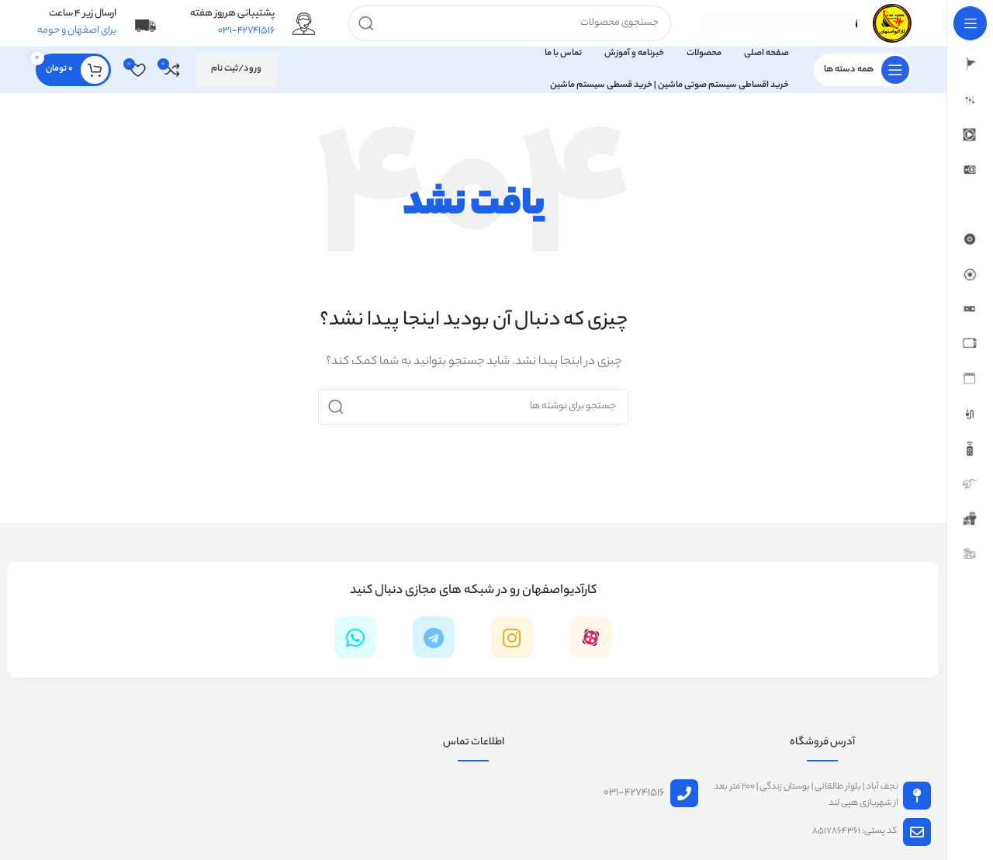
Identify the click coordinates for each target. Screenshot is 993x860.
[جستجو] (509, 23)
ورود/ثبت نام (236, 69)
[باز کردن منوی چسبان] (862, 69)
